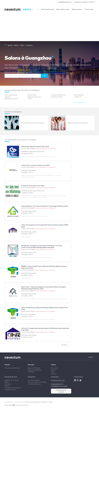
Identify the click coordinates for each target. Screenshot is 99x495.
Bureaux (7, 386)
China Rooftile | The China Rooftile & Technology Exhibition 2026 (44, 206)
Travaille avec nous (10, 389)
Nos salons (54, 368)
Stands (7, 364)
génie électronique (11, 98)
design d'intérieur (34, 97)
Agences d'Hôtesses (34, 368)
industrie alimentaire (58, 95)
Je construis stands (33, 380)
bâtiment (32, 95)
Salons (53, 364)
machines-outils (57, 97)
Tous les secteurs (79, 102)
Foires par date (89, 9)
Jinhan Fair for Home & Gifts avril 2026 (35, 165)
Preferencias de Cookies (61, 391)
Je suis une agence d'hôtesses (37, 382)
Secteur (53, 370)
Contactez (8, 384)
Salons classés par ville (47, 9)
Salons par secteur (77, 9)
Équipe (7, 382)
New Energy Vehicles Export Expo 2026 (35, 146)
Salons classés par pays (62, 9)
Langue (91, 357)
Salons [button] (28, 9)
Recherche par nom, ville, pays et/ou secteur (18, 72)
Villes (52, 371)
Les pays (53, 373)
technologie (79, 95)
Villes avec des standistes (12, 368)
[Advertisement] (49, 26)
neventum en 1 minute (11, 380)
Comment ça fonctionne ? (13, 387)
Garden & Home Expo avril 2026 (32, 185)
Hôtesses (31, 364)
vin (30, 98)
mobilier (77, 97)
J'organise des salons (34, 384)
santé (7, 97)
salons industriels (11, 95)
